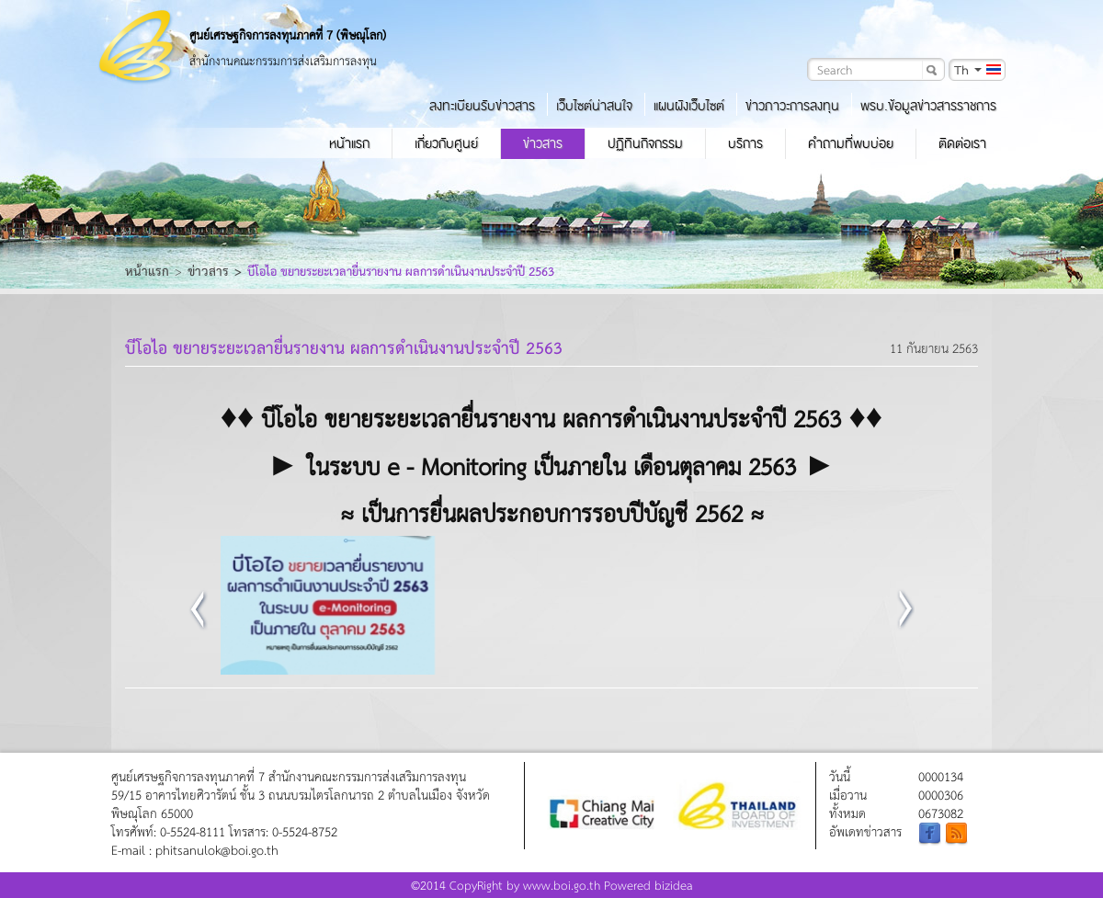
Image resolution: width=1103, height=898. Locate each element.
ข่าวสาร (543, 143)
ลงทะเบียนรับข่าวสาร (482, 106)
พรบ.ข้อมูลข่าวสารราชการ (928, 106)
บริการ (745, 143)
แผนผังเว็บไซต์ (689, 106)
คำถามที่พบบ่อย (850, 143)
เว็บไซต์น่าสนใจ (594, 106)
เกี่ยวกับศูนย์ (446, 143)
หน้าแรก (349, 143)
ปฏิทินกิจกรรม (645, 143)
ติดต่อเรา (962, 143)
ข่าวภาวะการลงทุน (792, 106)
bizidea (673, 884)
